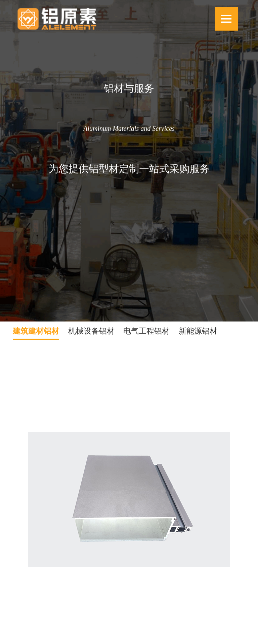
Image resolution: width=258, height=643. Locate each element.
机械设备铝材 (91, 331)
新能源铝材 (198, 331)
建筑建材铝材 (36, 331)
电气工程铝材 (146, 331)
